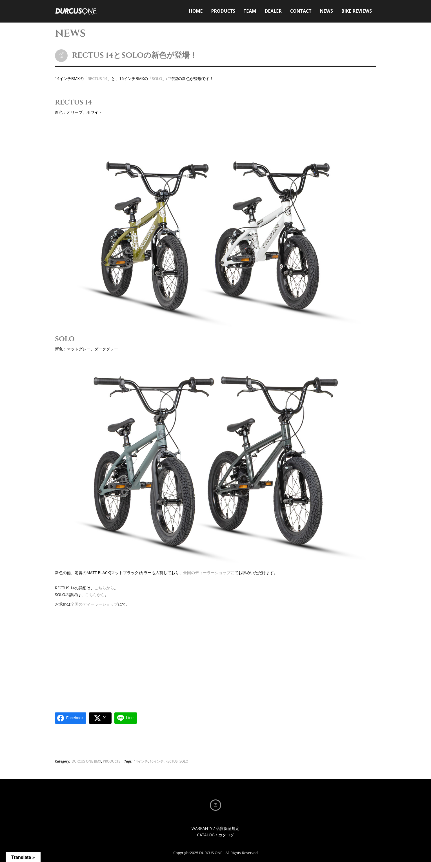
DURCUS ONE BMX (86, 761)
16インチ (157, 761)
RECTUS (171, 761)
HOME (196, 11)
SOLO (157, 78)
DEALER (273, 11)
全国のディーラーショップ (206, 572)
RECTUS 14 (97, 78)
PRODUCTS (223, 11)
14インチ (141, 761)
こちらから (104, 587)
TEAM (250, 11)
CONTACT (301, 11)
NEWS (326, 11)
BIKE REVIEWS (356, 11)
